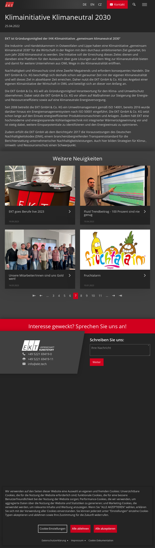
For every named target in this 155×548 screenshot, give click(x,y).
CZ (100, 4)
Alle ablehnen (80, 528)
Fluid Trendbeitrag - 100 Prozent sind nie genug (112, 213)
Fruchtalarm (92, 275)
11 (101, 296)
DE (85, 4)
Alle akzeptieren (105, 528)
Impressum (77, 540)
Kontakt (117, 4)
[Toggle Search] (134, 4)
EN (92, 4)
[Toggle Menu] (144, 4)
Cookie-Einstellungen (52, 528)
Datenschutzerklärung (54, 540)
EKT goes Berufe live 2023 (26, 211)
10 (93, 296)
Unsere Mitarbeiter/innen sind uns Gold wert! (36, 277)
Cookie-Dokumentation (101, 540)
